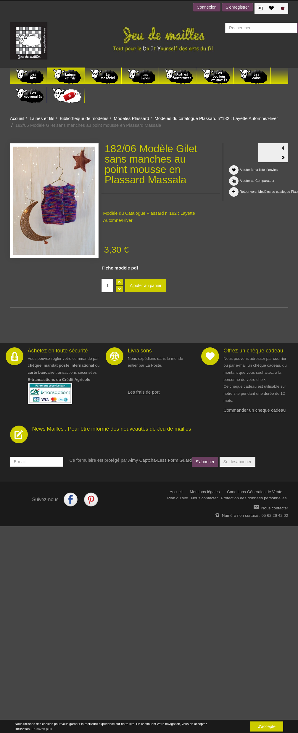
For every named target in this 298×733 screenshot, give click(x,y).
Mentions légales (205, 492)
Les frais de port (144, 391)
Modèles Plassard (131, 118)
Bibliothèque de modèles (84, 118)
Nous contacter (204, 498)
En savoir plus (42, 729)
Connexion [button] (207, 7)
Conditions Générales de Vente (254, 492)
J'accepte (267, 726)
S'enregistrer (237, 7)
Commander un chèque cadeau (254, 410)
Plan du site (177, 498)
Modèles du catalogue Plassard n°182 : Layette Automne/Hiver (216, 118)
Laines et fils (42, 118)
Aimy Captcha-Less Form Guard (160, 460)
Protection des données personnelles (253, 498)
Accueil (17, 118)
